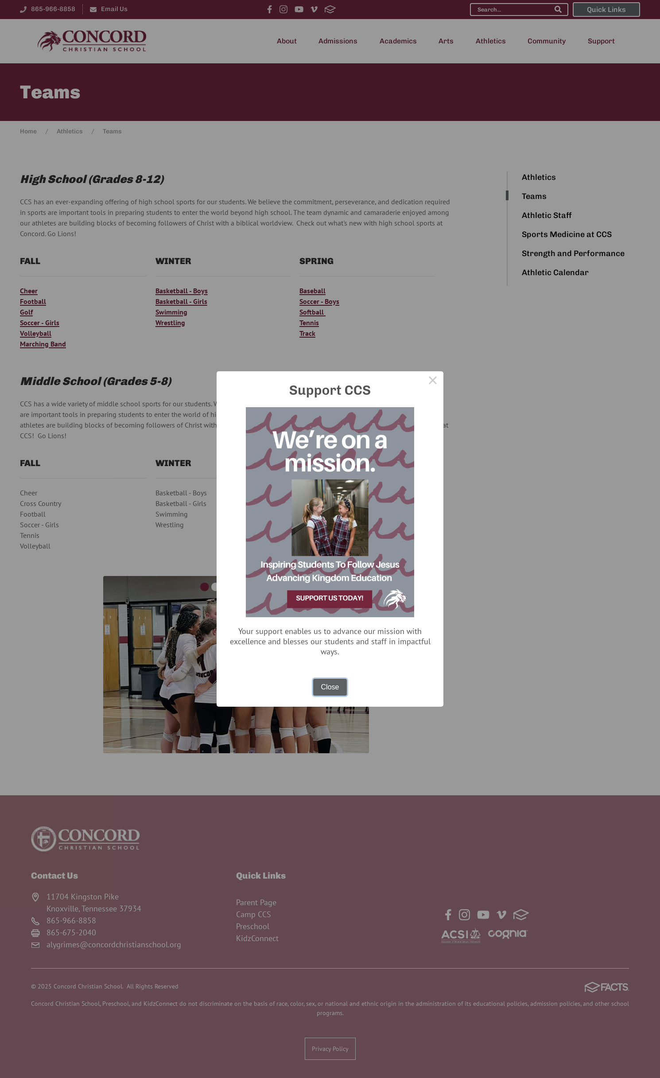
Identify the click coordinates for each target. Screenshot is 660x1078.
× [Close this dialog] (432, 382)
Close (330, 687)
